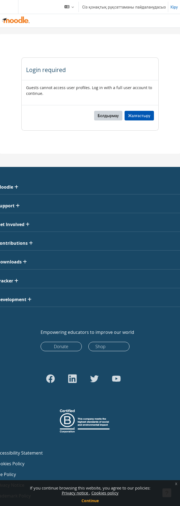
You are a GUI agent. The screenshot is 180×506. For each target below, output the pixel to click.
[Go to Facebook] (50, 378)
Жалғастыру (139, 115)
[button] (69, 7)
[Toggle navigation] (8, 7)
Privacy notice (75, 493)
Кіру (174, 7)
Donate (61, 346)
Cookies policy (105, 493)
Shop (100, 346)
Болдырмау (108, 115)
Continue (90, 500)
